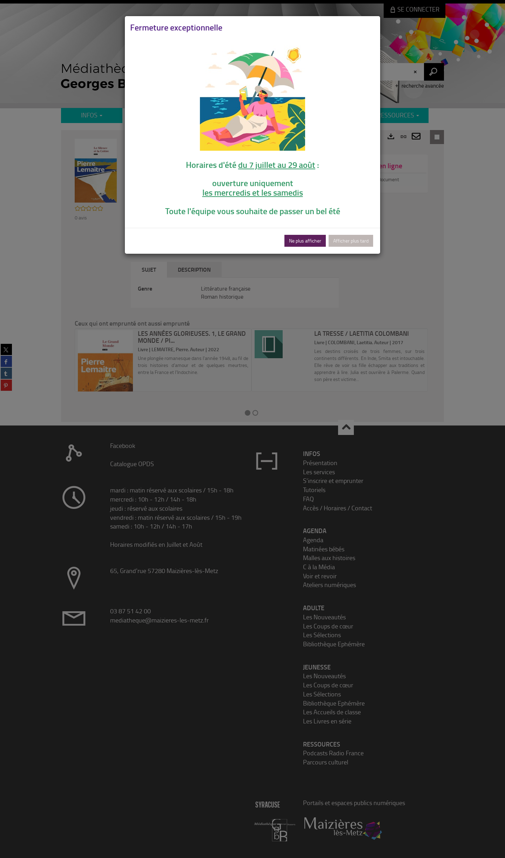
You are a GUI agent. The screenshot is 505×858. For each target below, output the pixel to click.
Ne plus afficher (305, 240)
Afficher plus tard (351, 240)
